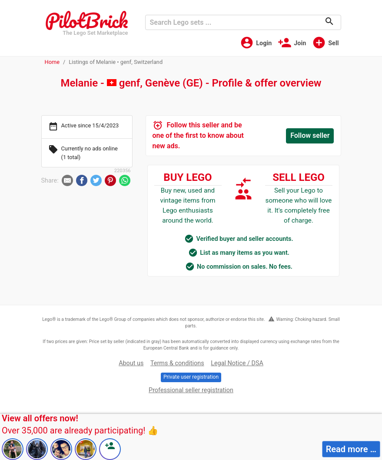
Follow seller (309, 135)
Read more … (351, 449)
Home (52, 62)
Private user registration (191, 377)
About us (131, 363)
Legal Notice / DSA (237, 363)
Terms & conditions (177, 363)
